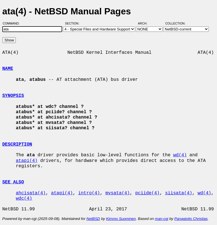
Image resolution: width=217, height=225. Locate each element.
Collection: (175, 23)
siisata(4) (178, 193)
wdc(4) (24, 198)
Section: (73, 23)
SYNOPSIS (13, 96)
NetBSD (93, 219)
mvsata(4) (117, 193)
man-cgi (161, 219)
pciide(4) (147, 193)
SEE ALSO (13, 182)
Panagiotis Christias (191, 219)
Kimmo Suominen (121, 219)
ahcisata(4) (31, 193)
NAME (7, 69)
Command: (13, 23)
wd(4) (180, 155)
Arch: (145, 23)
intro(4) (89, 193)
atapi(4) (27, 161)
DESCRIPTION (17, 144)
